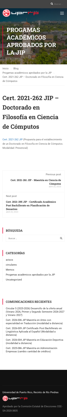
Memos (10, 269)
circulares (11, 264)
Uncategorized (14, 279)
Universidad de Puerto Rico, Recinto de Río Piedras (30, 392)
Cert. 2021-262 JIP (12, 139)
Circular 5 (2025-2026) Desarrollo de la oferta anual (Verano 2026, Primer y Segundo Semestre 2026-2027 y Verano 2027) (35, 312)
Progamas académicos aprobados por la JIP (30, 274)
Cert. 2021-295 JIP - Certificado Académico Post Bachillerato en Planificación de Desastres (31, 205)
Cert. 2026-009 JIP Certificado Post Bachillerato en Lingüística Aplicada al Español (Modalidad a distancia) (34, 331)
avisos (9, 259)
